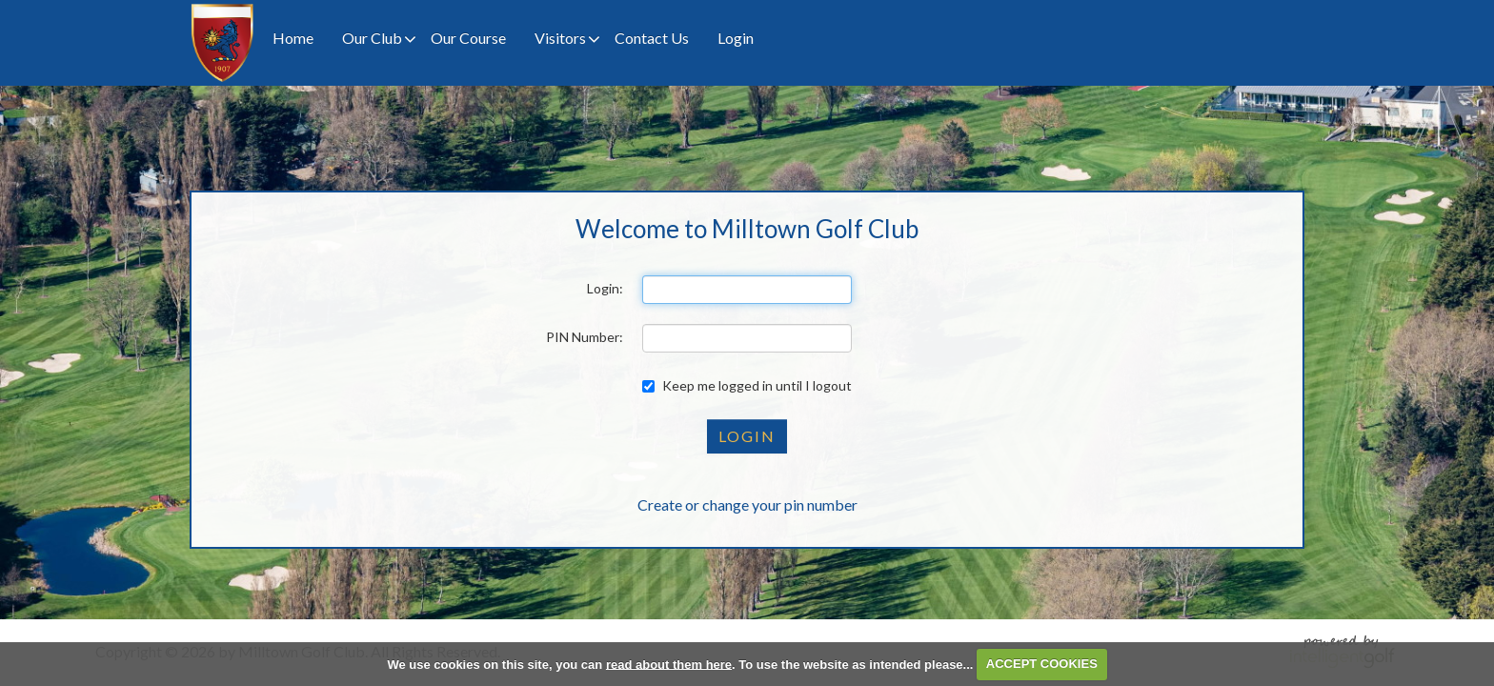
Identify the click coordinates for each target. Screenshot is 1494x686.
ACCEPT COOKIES (1042, 663)
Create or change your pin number (747, 504)
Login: (605, 288)
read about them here (669, 663)
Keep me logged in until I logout (747, 385)
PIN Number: (584, 337)
